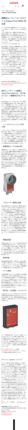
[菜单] (3, 6)
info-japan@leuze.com (6, 413)
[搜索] (15, 6)
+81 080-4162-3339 (11, 411)
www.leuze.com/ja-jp (6, 350)
